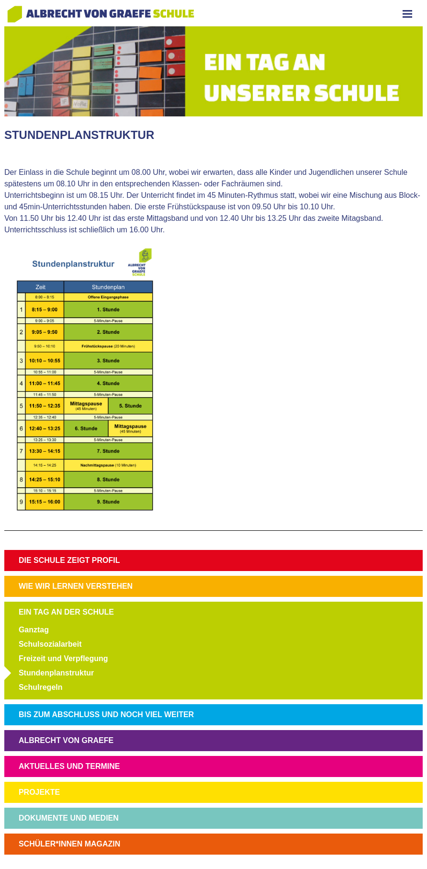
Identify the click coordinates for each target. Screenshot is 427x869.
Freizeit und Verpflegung (63, 658)
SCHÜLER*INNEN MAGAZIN (69, 844)
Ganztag (34, 630)
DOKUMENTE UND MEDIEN (69, 818)
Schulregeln (41, 687)
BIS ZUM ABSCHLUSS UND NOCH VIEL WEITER (106, 714)
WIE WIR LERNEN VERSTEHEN (76, 586)
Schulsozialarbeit (50, 644)
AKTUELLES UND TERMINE (69, 766)
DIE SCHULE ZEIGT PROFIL (69, 560)
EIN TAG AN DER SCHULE (66, 612)
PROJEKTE (39, 792)
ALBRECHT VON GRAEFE (66, 740)
